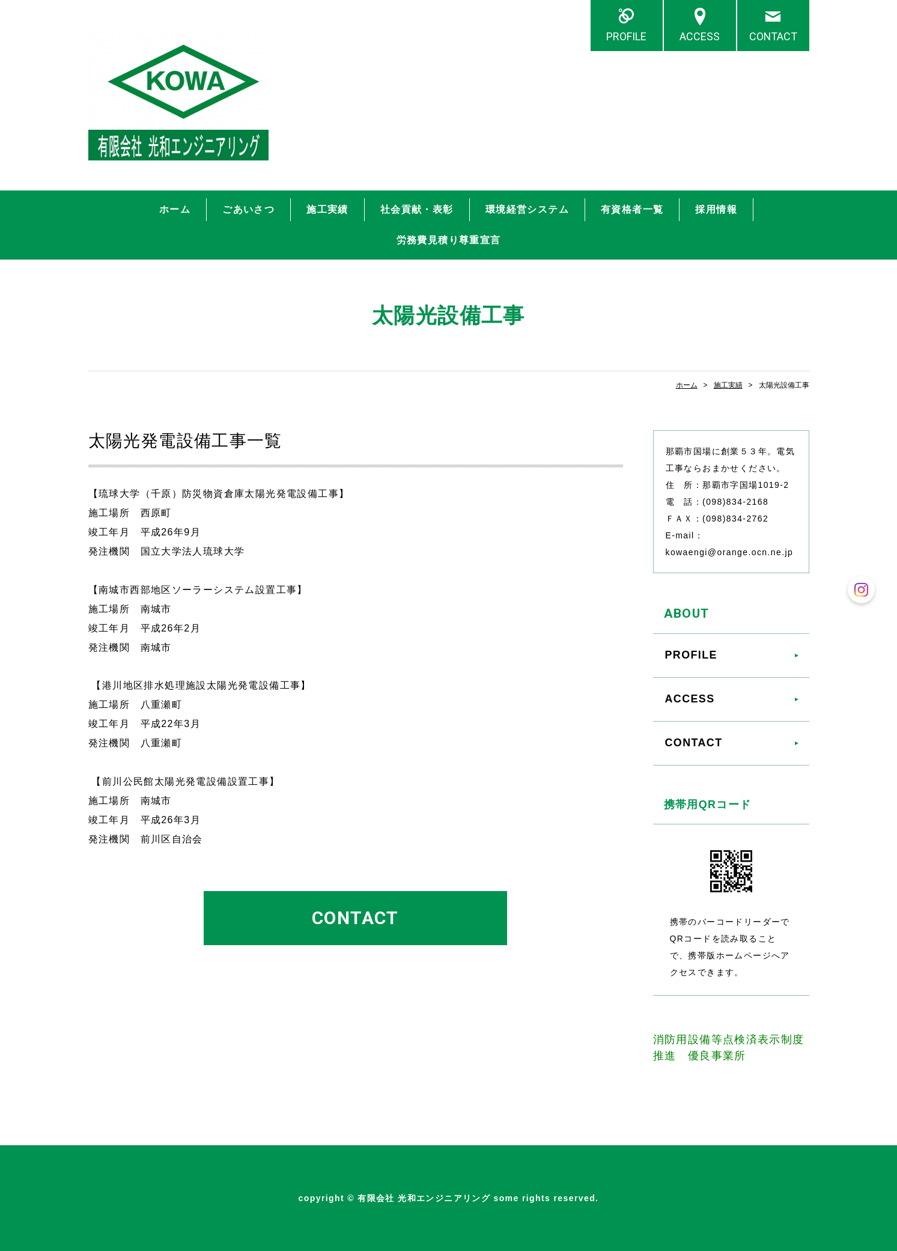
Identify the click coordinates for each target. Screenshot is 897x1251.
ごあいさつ (248, 209)
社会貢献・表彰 (417, 209)
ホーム (174, 209)
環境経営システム (527, 209)
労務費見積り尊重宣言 (449, 240)
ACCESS (700, 36)
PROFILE (626, 36)
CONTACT (773, 36)
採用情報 (716, 209)
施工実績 (327, 209)
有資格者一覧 (632, 209)
